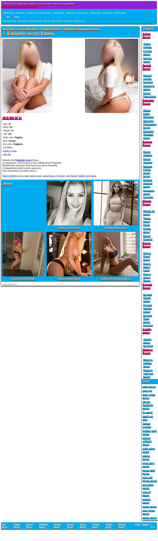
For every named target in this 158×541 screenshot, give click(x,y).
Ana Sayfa (8, 29)
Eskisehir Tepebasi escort (148, 134)
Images (145, 524)
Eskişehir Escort (45, 13)
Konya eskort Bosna (147, 277)
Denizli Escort (32, 13)
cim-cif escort (23, 21)
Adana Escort (20, 13)
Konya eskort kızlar (147, 267)
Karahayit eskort (149, 87)
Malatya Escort (120, 13)
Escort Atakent (147, 153)
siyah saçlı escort (148, 464)
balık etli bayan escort (150, 479)
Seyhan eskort (147, 60)
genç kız (46, 21)
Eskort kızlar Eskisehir (148, 113)
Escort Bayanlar (28, 29)
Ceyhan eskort (147, 52)
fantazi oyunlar (147, 425)
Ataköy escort (107, 13)
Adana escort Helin (69, 278)
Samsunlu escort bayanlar (149, 193)
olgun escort (68, 21)
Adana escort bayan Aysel (116, 278)
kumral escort (147, 501)
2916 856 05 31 (12, 117)
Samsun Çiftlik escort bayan (147, 171)
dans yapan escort (33, 176)
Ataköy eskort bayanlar (148, 342)
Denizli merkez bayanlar (148, 78)
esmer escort (150, 517)
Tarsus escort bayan (147, 221)
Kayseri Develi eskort (147, 297)
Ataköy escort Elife (69, 227)
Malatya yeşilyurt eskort (148, 373)
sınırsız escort (79, 21)
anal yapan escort (9, 21)
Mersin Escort (71, 13)
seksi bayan (71, 176)
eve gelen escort (36, 21)
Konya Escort (83, 13)
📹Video (6, 17)
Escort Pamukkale (149, 94)
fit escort (60, 176)
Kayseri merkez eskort (147, 308)
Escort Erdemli (147, 237)
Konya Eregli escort (147, 256)
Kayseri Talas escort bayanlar (148, 320)
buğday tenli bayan (87, 176)
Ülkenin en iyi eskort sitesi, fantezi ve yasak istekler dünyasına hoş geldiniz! (38, 3)
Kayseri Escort (95, 13)
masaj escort (150, 506)
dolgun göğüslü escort (12, 176)
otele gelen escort (149, 450)
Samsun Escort (58, 13)
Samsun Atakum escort (147, 183)
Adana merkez (147, 45)
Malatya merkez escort (148, 363)
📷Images (15, 17)
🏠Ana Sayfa (8, 13)
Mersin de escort (149, 212)
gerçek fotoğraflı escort (148, 405)
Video (137, 524)
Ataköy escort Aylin (116, 227)
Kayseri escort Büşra (23, 278)
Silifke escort (147, 230)
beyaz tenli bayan (149, 472)
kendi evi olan (56, 21)
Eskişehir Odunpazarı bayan (80, 29)
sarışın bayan (49, 176)
